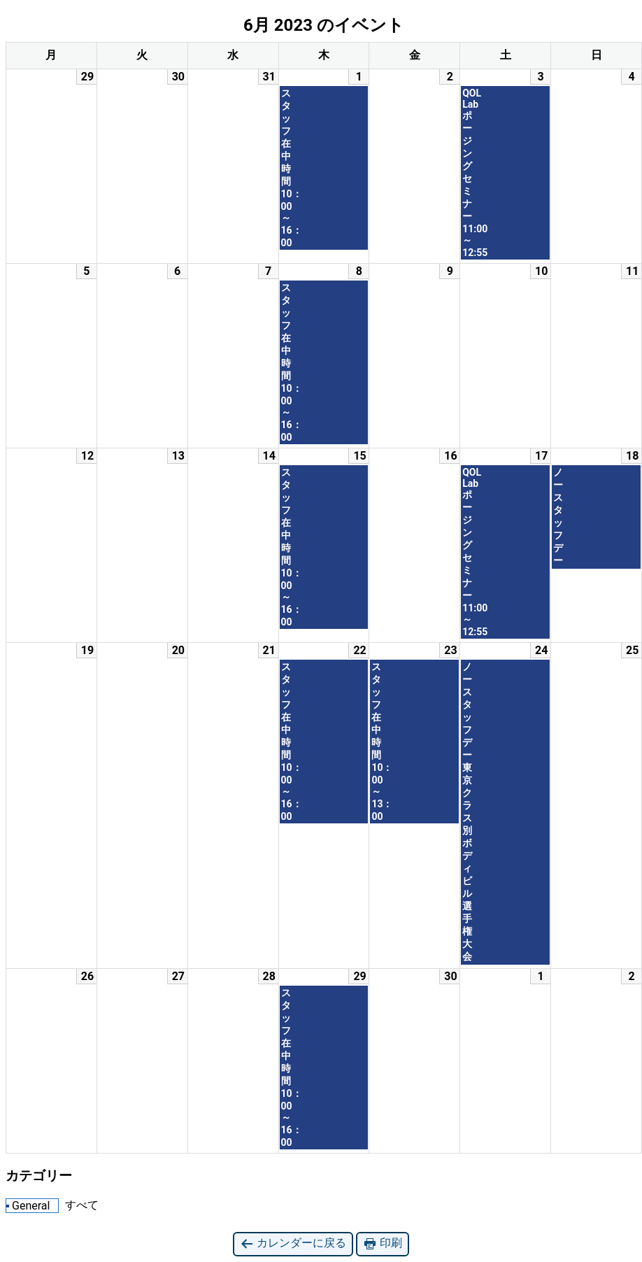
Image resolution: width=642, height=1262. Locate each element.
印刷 (382, 1243)
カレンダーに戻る (293, 1243)
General (28, 1205)
